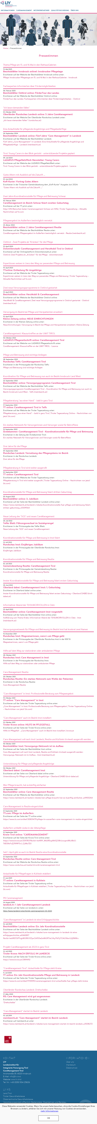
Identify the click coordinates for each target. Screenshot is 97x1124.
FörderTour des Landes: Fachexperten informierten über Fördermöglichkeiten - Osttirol (41, 99)
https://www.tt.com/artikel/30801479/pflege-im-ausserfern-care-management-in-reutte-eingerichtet (47, 819)
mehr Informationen (49, 1111)
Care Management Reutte (14, 685)
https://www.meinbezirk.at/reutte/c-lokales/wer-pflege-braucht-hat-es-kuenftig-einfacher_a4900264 (48, 798)
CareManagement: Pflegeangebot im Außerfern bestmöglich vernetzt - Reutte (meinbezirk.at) (44, 233)
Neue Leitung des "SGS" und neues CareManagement (26, 529)
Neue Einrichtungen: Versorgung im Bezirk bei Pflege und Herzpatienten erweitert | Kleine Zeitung (46, 325)
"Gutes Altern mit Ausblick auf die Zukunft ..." (23, 188)
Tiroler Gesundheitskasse (14, 1096)
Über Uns (75, 10)
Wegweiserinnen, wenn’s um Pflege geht (20, 642)
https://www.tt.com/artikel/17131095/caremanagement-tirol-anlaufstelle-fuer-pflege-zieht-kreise (45, 981)
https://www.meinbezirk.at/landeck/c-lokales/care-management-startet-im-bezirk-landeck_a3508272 (48, 1024)
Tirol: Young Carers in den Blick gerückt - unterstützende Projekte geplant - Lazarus (39, 166)
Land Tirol (7, 1093)
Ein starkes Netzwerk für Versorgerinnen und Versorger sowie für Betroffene (37, 438)
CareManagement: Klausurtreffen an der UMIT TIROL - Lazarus (30, 346)
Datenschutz (71, 1068)
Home (5, 48)
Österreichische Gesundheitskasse (18, 1099)
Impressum (71, 1065)
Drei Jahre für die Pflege (14, 459)
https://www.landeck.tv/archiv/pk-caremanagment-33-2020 (27, 911)
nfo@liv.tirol (15, 1077)
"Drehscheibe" (9, 1003)
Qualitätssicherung (60, 10)
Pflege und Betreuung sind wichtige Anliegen (23, 368)
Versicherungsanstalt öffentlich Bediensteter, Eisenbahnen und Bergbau (34, 1102)
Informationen (8, 10)
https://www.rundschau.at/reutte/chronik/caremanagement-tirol (31, 865)
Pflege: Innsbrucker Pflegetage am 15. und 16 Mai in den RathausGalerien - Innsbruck (40, 78)
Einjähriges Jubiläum (12, 551)
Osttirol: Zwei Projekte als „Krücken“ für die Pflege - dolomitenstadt (33, 255)
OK (48, 1118)
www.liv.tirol (16, 1080)
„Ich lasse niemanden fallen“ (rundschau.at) (22, 120)
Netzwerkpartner (41, 10)
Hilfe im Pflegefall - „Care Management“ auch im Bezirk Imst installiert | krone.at (38, 731)
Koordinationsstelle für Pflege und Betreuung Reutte (26, 572)
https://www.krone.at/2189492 (16, 960)
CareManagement (24, 10)
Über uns (70, 1062)
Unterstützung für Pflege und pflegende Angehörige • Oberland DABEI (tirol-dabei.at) (41, 777)
